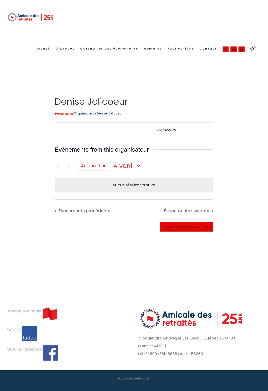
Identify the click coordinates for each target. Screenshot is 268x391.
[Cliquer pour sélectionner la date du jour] (93, 166)
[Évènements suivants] (68, 166)
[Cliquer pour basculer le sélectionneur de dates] (128, 165)
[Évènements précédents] (58, 166)
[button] (253, 49)
